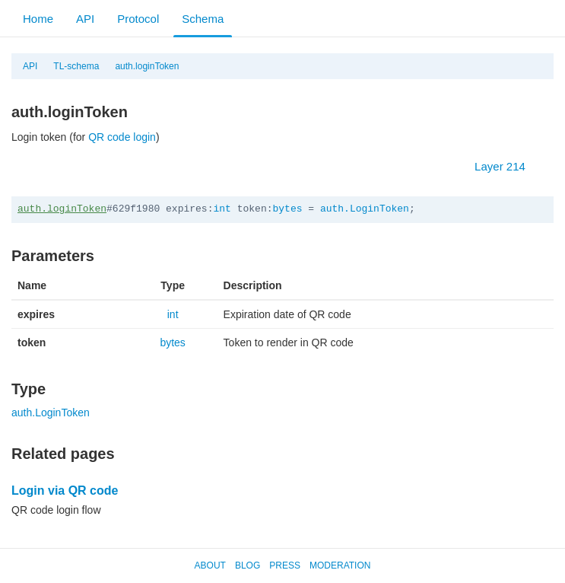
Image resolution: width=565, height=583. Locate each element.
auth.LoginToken (364, 209)
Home (38, 18)
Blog (247, 565)
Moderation (339, 565)
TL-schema (76, 66)
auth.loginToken (147, 66)
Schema (203, 18)
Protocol (138, 18)
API (85, 18)
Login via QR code (64, 490)
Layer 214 (508, 166)
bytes (287, 209)
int (221, 209)
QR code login (122, 137)
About (210, 565)
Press (284, 565)
